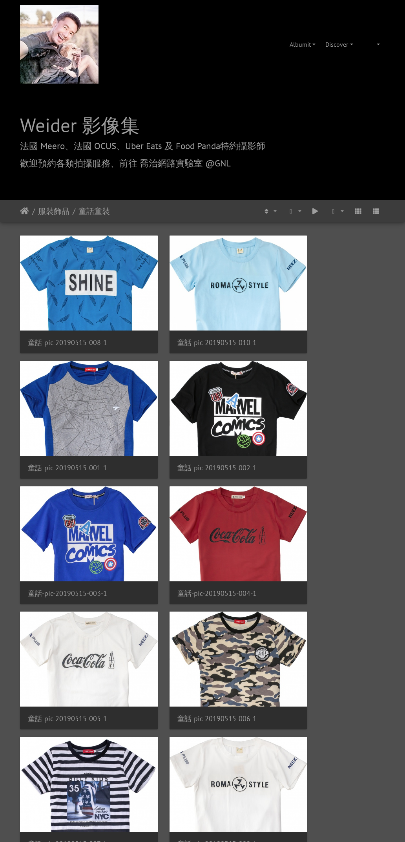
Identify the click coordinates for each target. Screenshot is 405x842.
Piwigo (219, 683)
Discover (336, 44)
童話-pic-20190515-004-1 (318, 435)
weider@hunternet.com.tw (202, 794)
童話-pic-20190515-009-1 (67, 652)
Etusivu (24, 211)
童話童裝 (94, 211)
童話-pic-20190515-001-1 (318, 326)
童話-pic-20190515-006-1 (193, 544)
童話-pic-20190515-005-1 (67, 544)
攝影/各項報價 (227, 728)
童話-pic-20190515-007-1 (318, 544)
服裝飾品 (53, 211)
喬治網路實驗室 (180, 728)
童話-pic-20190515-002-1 (67, 435)
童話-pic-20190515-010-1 (193, 326)
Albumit (300, 44)
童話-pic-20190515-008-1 (67, 326)
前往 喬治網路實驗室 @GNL (175, 163)
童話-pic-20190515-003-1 (193, 435)
